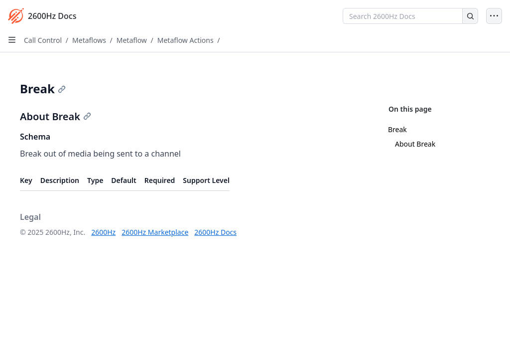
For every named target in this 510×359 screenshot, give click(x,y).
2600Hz (103, 232)
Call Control (43, 40)
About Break (415, 144)
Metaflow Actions (185, 40)
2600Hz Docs (215, 232)
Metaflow (132, 40)
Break (397, 129)
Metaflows (89, 40)
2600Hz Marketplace (155, 232)
